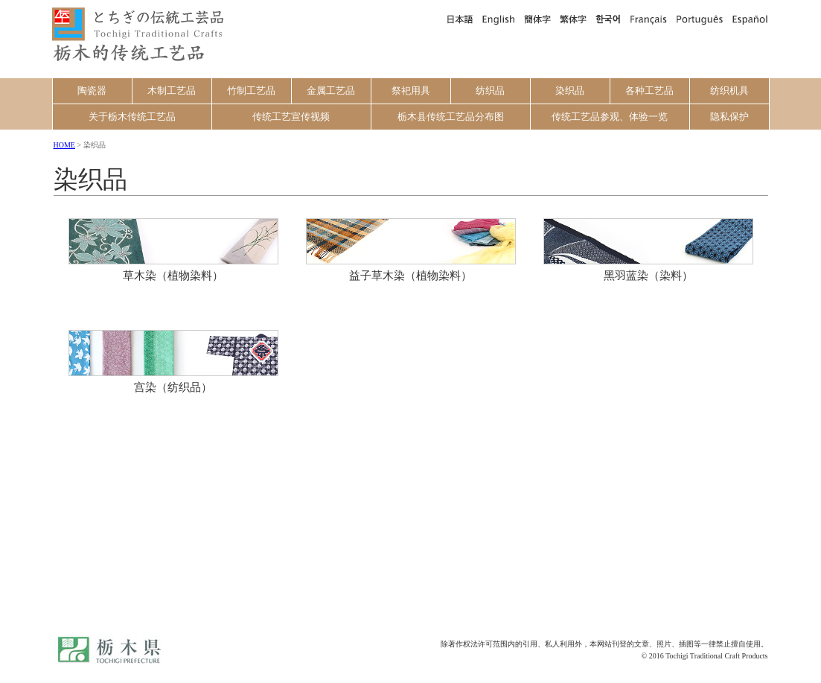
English (499, 18)
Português (699, 18)
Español (748, 18)
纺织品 (490, 90)
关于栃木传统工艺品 (132, 116)
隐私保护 (729, 116)
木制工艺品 (171, 90)
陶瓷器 (91, 90)
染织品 (569, 90)
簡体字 (537, 18)
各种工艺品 (649, 90)
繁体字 (573, 18)
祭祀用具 (411, 90)
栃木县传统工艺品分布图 (450, 116)
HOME (64, 145)
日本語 (459, 18)
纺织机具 (729, 90)
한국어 (608, 18)
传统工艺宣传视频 (291, 116)
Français (648, 18)
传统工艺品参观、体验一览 (610, 116)
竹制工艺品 (251, 90)
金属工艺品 (331, 90)
